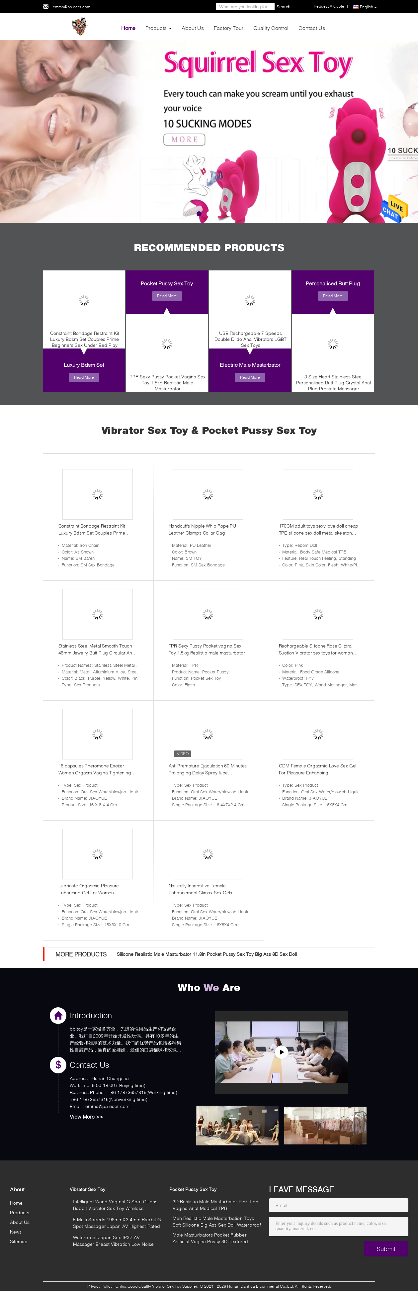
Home (128, 28)
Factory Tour (228, 28)
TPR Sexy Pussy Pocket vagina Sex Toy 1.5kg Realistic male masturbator (207, 649)
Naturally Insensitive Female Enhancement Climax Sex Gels (200, 889)
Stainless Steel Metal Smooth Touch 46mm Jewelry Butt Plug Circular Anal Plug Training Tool (97, 649)
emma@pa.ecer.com (71, 6)
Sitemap (19, 1241)
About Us (193, 28)
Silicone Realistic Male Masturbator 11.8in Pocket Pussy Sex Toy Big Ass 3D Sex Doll (207, 954)
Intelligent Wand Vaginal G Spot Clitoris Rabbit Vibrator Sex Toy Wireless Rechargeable (115, 1206)
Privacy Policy (100, 1286)
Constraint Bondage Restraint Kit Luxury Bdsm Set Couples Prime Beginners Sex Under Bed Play (84, 339)
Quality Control (271, 28)
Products (156, 28)
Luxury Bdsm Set (84, 364)
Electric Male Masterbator (250, 364)
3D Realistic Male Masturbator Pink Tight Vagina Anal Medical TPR (216, 1205)
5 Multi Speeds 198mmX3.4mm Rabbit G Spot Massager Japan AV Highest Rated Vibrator (117, 1224)
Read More (84, 377)
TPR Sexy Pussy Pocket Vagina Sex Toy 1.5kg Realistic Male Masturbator (168, 382)
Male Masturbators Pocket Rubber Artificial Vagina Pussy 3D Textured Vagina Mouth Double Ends (210, 1239)
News (16, 1232)
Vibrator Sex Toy (88, 1189)
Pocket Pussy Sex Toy (167, 283)
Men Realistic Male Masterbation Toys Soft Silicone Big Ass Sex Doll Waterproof (217, 1221)
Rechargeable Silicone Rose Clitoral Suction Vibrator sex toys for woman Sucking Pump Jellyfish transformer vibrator (316, 649)
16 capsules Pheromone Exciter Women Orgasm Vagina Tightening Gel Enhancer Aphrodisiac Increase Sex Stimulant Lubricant (95, 769)
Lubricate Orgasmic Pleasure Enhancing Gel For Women (88, 889)
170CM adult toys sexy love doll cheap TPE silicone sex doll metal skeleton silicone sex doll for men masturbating (319, 529)
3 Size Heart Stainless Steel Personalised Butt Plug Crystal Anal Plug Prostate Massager (333, 382)
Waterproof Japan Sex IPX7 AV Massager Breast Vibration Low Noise (113, 1241)
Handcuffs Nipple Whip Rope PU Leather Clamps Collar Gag (202, 529)
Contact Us (311, 28)
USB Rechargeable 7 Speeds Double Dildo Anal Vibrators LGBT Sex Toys (250, 339)
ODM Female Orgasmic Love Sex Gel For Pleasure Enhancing (318, 769)
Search (284, 6)
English (368, 7)
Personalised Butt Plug (333, 283)
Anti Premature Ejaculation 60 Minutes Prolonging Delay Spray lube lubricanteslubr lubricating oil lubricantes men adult (208, 769)
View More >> (86, 1116)
